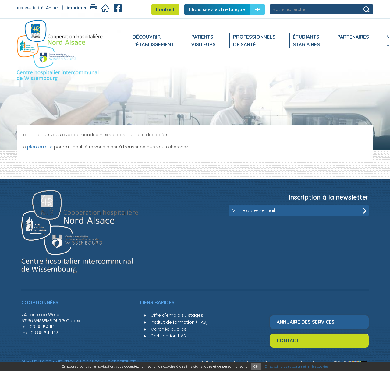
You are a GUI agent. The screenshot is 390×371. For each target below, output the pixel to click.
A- (56, 7)
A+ (48, 7)
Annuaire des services (306, 322)
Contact (165, 9)
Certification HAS (168, 336)
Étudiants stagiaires (306, 41)
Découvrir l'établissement (153, 41)
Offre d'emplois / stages (177, 315)
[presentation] (322, 231)
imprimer (77, 7)
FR (257, 9)
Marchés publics (168, 329)
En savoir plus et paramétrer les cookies (296, 366)
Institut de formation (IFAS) (179, 322)
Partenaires (353, 37)
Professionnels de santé (254, 41)
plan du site (40, 147)
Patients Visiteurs (203, 41)
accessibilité (30, 7)
